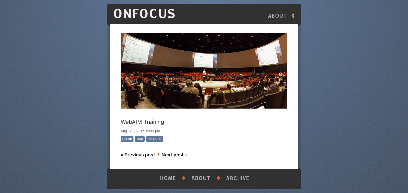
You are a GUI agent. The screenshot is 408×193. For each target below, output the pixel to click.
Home (168, 178)
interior (155, 139)
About (277, 16)
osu (140, 139)
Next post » (175, 154)
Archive (238, 178)
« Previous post (138, 154)
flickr (127, 139)
